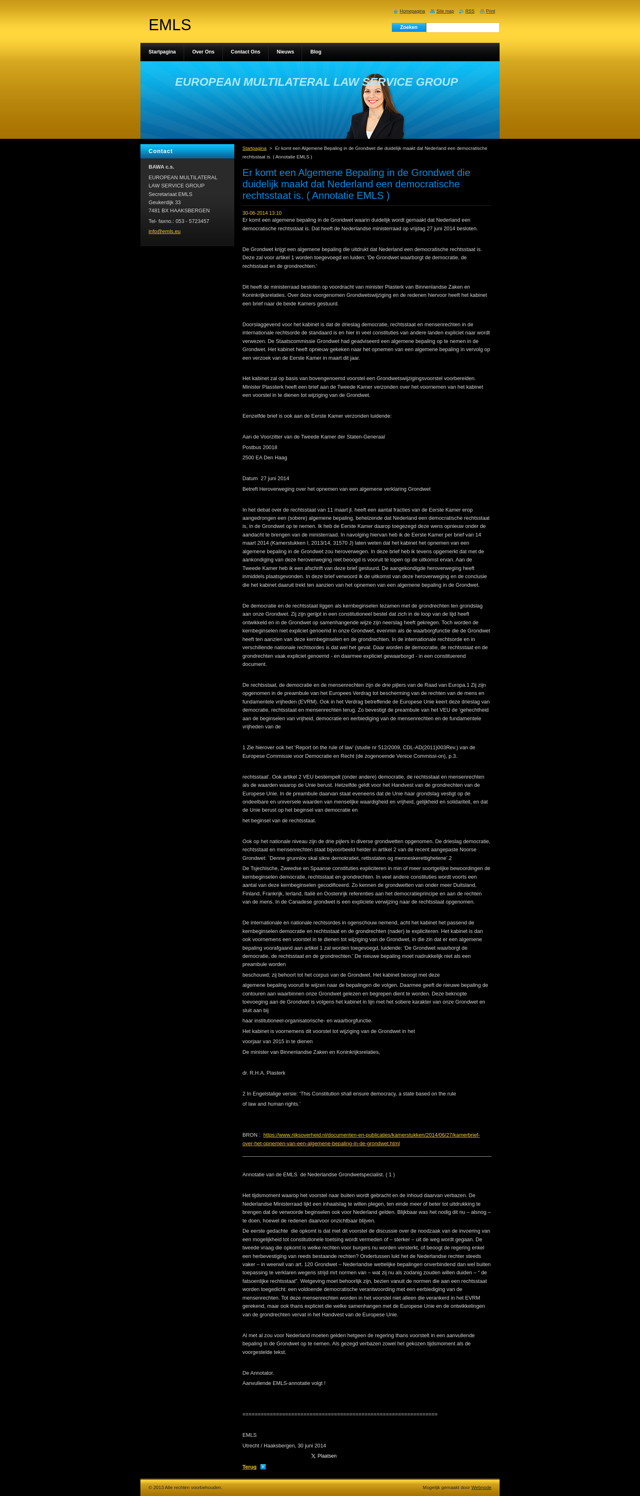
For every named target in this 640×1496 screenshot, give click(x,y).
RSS (469, 11)
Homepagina (412, 11)
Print (490, 11)
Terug (249, 1467)
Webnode (481, 1487)
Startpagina (254, 148)
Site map (445, 11)
